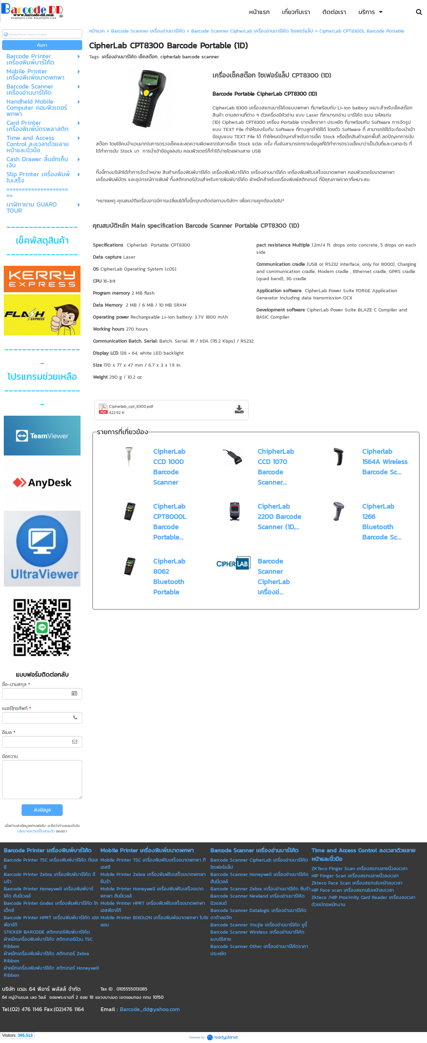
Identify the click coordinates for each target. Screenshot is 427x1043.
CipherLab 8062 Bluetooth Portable (169, 576)
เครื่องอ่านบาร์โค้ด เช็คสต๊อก (130, 56)
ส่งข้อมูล (42, 810)
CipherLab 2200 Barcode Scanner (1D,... (279, 516)
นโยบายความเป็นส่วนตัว (35, 831)
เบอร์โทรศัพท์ (16, 708)
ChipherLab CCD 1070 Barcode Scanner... (276, 466)
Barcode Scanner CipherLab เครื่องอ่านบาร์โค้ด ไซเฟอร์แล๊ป (252, 31)
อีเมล (8, 732)
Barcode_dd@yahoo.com (150, 1009)
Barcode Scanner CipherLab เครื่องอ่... (274, 576)
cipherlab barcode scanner (189, 56)
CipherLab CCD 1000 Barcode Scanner (169, 466)
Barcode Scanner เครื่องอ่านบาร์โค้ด (148, 31)
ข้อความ (10, 756)
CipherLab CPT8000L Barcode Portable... (169, 521)
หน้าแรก (97, 31)
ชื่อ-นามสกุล (16, 684)
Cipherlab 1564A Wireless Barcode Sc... (384, 461)
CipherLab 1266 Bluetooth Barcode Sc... (381, 521)
